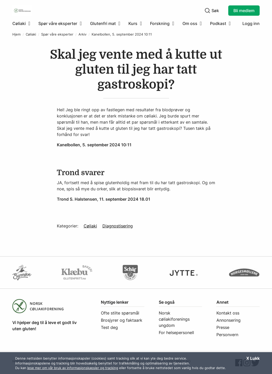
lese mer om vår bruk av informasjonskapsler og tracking (72, 368)
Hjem (16, 34)
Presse (222, 327)
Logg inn (251, 23)
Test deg (109, 327)
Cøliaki (31, 34)
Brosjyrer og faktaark (121, 320)
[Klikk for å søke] (207, 10)
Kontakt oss (227, 313)
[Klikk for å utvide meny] (21, 23)
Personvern (227, 334)
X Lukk (253, 358)
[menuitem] (23, 23)
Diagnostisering (117, 225)
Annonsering (228, 320)
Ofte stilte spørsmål (120, 313)
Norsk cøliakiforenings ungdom (174, 319)
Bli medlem (244, 10)
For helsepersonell (176, 332)
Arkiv (82, 34)
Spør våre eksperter (57, 34)
